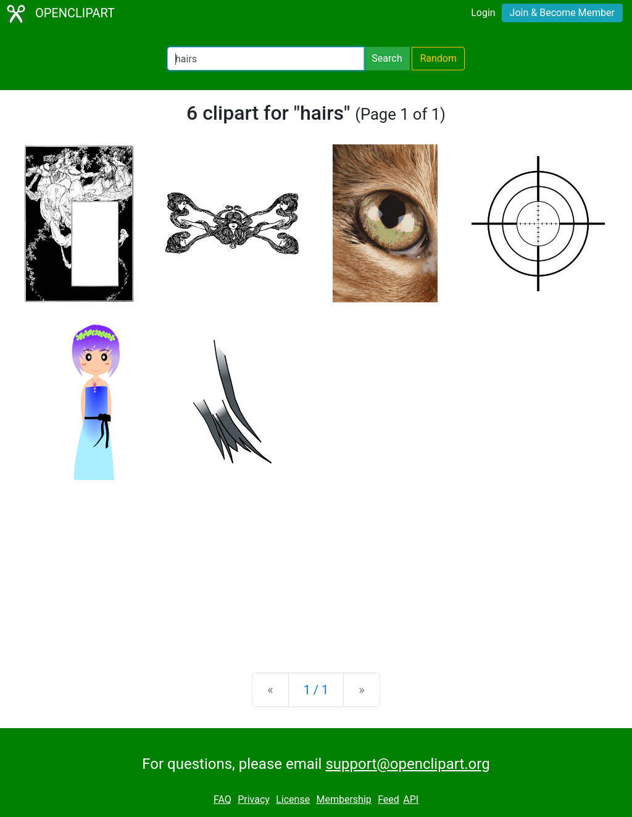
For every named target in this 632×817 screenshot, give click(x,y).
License (293, 799)
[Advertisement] (316, 566)
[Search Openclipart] (265, 58)
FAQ (222, 799)
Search (387, 58)
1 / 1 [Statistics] (316, 689)
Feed (388, 799)
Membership (343, 799)
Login (483, 13)
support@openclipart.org (407, 764)
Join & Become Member (562, 13)
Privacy (254, 799)
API (410, 799)
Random (438, 58)
